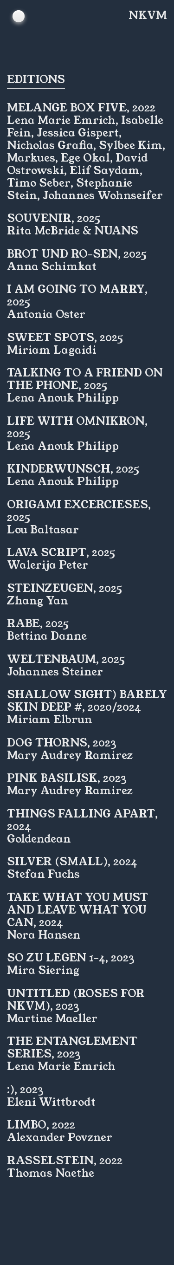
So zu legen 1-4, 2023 (71, 957)
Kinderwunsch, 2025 (73, 468)
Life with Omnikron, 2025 (77, 427)
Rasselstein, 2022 (64, 1160)
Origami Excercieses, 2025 (79, 511)
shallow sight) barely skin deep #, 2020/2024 (87, 700)
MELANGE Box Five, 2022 (81, 107)
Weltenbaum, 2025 (66, 659)
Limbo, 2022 (41, 1124)
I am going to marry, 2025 (77, 295)
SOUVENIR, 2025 (53, 218)
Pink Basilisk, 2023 (67, 778)
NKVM (148, 15)
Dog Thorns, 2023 (61, 742)
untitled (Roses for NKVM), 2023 (76, 999)
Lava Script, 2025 (61, 552)
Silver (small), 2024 (72, 861)
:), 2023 (25, 1089)
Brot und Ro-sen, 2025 (77, 254)
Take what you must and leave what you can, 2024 (77, 910)
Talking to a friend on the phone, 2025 (85, 379)
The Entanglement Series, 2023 (72, 1047)
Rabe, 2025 (38, 623)
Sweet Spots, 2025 (65, 337)
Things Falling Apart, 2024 (82, 820)
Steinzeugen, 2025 (64, 588)
